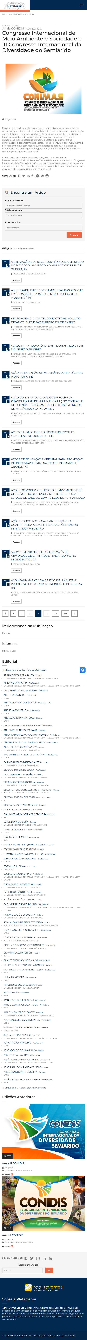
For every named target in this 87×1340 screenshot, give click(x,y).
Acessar (16, 280)
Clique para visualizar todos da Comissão (24, 670)
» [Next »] (74, 613)
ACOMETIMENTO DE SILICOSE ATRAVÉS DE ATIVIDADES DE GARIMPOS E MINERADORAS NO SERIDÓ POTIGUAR (43, 555)
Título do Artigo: (13, 210)
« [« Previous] (5, 613)
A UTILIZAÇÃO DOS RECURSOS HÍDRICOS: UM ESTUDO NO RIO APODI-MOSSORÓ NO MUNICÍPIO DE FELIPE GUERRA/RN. (47, 265)
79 (55, 613)
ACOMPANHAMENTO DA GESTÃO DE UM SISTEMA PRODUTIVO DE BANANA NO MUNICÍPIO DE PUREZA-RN (47, 584)
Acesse (7, 1246)
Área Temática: (13, 222)
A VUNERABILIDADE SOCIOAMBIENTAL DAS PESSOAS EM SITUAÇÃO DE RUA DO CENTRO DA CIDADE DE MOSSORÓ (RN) (47, 294)
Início (4, 14)
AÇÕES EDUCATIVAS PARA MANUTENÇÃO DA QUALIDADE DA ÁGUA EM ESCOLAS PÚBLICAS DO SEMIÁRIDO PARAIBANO (44, 525)
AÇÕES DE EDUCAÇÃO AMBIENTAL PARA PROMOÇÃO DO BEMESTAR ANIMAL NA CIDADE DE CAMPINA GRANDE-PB (47, 463)
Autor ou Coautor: (14, 200)
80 (65, 613)
